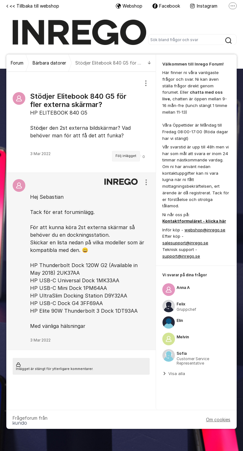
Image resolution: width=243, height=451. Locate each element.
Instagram (203, 6)
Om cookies (218, 419)
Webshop (129, 6)
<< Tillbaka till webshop (32, 6)
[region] (81, 122)
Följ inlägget (125, 156)
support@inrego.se (181, 256)
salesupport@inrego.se (185, 242)
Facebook (166, 6)
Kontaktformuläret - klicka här (194, 220)
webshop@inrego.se (204, 229)
